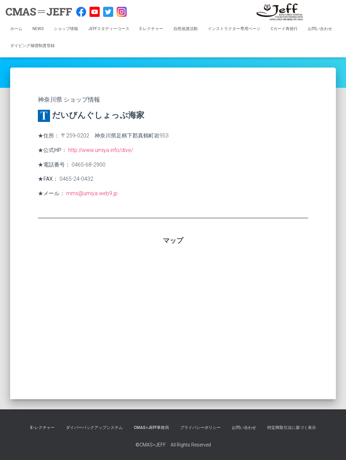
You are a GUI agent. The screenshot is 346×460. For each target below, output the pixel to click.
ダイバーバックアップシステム (94, 427)
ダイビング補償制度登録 (32, 45)
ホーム (16, 28)
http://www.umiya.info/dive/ (100, 150)
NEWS (38, 28)
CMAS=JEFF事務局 (151, 427)
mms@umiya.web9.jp (92, 193)
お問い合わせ (320, 28)
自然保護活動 (185, 28)
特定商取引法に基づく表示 (291, 427)
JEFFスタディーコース (108, 28)
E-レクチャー (151, 28)
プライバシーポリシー (200, 427)
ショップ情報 (66, 28)
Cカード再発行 (284, 28)
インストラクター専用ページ (234, 28)
